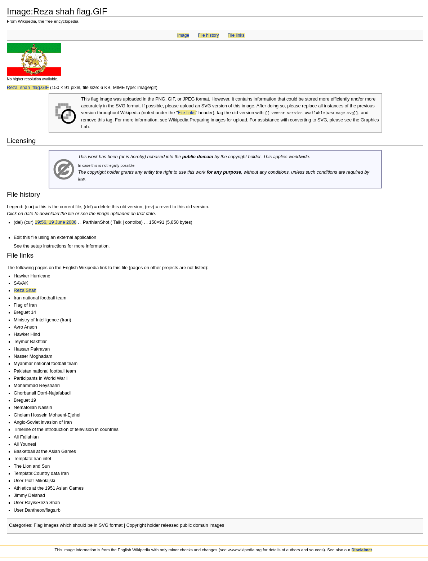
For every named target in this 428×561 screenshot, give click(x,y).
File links (236, 35)
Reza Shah (25, 290)
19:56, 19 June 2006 (56, 221)
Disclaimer (362, 549)
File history (208, 35)
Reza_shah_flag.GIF (28, 87)
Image (183, 35)
